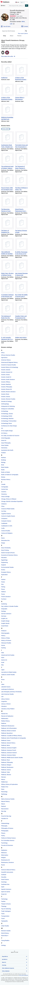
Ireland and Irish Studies (7, 655)
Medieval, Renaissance (7, 767)
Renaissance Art (5, 860)
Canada (3, 484)
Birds (2, 465)
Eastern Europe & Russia (8, 552)
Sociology (4, 882)
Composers (4, 518)
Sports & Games (5, 891)
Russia (3, 865)
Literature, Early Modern (7, 708)
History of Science (6, 640)
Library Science (5, 699)
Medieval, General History (8, 743)
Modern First (4, 787)
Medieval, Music (5, 760)
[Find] (26, 5)
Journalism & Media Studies (8, 672)
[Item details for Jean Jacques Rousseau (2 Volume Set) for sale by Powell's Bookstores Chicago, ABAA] (21, 268)
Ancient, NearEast (6, 384)
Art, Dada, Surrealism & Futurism (10, 435)
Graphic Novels (5, 623)
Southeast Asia (5, 884)
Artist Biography (5, 438)
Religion (3, 857)
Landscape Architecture (7, 689)
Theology (3, 906)
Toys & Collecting (6, 908)
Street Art (4, 894)
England (3, 565)
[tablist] (12, 35)
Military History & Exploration (9, 784)
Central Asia (4, 489)
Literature (4, 706)
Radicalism (4, 850)
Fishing (3, 587)
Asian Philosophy (6, 443)
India (2, 652)
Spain (2, 887)
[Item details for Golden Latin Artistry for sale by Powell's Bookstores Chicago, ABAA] (21, 331)
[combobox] (16, 5)
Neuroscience (4, 808)
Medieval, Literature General (9, 752)
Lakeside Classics (5, 687)
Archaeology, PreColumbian (8, 421)
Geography (4, 608)
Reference (4, 852)
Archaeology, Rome (6, 423)
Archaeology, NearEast (7, 418)
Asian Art (3, 440)
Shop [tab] (4, 36)
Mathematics (4, 718)
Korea (2, 679)
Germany (3, 616)
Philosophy (4, 826)
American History (6, 360)
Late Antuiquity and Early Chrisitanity (11, 691)
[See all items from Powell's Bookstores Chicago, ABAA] (5, 26)
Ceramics (3, 491)
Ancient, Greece (5, 374)
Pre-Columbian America (7, 840)
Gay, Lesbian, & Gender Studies (9, 606)
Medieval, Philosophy (7, 762)
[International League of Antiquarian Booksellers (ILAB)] (7, 54)
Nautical (3, 806)
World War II (4, 935)
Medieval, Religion (6, 765)
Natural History (5, 801)
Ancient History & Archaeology (9, 367)
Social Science (5, 879)
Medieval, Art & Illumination (9, 728)
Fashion (3, 579)
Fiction (3, 582)
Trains (2, 913)
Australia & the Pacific (7, 450)
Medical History (5, 721)
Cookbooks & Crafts (6, 526)
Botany (3, 477)
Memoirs (3, 777)
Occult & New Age (6, 816)
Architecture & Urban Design (9, 426)
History (3, 635)
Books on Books (5, 472)
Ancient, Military (5, 382)
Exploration (4, 574)
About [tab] (11, 36)
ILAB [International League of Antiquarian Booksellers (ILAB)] (11, 24)
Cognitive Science (6, 513)
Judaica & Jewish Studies (8, 674)
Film (2, 584)
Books (3, 469)
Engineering (4, 562)
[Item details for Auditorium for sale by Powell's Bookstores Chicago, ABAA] (7, 71)
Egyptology (4, 560)
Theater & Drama (6, 904)
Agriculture (4, 357)
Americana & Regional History (9, 362)
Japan (2, 669)
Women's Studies (6, 930)
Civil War (3, 511)
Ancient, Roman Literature (8, 391)
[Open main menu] (3, 5)
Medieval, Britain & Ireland (8, 730)
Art (2, 428)
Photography (4, 830)
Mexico (3, 779)
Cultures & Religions (6, 533)
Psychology (4, 843)
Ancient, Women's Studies (8, 399)
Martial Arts (4, 713)
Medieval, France (5, 740)
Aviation (3, 452)
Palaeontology (5, 823)
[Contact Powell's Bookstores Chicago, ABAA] (24, 26)
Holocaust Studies (6, 643)
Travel (3, 918)
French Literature (6, 596)
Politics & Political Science (8, 838)
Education (4, 557)
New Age (3, 811)
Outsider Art (4, 818)
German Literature (6, 613)
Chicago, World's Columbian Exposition (12, 501)
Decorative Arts (5, 540)
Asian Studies (5, 445)
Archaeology (4, 411)
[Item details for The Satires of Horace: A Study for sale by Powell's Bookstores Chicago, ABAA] (21, 225)
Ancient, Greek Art (6, 377)
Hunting (3, 647)
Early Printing (5, 550)
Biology (3, 462)
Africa (2, 352)
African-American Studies (8, 355)
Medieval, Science (6, 769)
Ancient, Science (5, 396)
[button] (14, 24)
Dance (3, 538)
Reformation (4, 855)
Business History (5, 479)
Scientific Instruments (7, 872)
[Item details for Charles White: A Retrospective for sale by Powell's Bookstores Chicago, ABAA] (21, 92)
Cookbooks (4, 523)
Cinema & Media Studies (7, 508)
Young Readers (5, 940)
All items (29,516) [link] (5, 128)
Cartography (4, 487)
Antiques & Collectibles (7, 408)
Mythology (4, 794)
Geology (3, 611)
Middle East (4, 782)
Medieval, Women (6, 774)
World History (5, 933)
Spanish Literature (6, 889)
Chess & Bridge (5, 496)
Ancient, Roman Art (6, 389)
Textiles (3, 901)
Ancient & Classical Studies (8, 365)
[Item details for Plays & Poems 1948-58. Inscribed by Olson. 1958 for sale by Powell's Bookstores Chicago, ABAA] (7, 182)
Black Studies (5, 467)
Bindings (3, 460)
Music (2, 789)
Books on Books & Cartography (9, 474)
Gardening (4, 604)
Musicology (4, 791)
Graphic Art (4, 618)
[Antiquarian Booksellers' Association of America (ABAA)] (2, 54)
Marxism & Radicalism (7, 716)
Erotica (3, 569)
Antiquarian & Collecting (8, 406)
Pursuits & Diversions (7, 845)
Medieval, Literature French (8, 750)
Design (3, 543)
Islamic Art (4, 660)
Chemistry (4, 494)
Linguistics (4, 701)
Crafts (3, 528)
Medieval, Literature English (8, 747)
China (2, 506)
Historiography (5, 633)
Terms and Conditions (23, 975)
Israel (2, 662)
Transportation (5, 916)
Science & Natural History (8, 869)
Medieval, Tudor (5, 772)
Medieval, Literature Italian (8, 755)
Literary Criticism (6, 704)
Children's (4, 504)
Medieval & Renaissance (7, 726)
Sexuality (3, 877)
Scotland (3, 874)
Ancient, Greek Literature (8, 379)
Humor (3, 645)
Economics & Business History (9, 555)
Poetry (3, 835)
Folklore (3, 591)
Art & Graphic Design (7, 430)
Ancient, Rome (5, 394)
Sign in (22, 2)
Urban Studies (5, 926)
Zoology (3, 945)
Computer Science (6, 521)
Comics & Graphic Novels (8, 516)
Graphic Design (5, 621)
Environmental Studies (7, 567)
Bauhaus (3, 457)
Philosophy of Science (7, 828)
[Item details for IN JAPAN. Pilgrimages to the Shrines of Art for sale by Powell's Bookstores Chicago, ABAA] (21, 246)
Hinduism (3, 630)
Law (2, 696)
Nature (3, 804)
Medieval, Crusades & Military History (11, 735)
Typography (4, 921)
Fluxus (3, 589)
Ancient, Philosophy (6, 387)
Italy (2, 665)
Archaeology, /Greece (7, 413)
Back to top (14, 952)
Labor (2, 684)
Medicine (3, 723)
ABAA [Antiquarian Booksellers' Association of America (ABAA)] (23, 21)
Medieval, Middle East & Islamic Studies (12, 757)
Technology (4, 899)
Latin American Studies (7, 694)
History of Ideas (5, 638)
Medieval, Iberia (5, 745)
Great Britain (4, 626)
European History (6, 572)
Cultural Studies (5, 530)
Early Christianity (6, 547)
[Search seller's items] (11, 30)
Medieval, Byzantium (7, 733)
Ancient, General (5, 369)
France (3, 594)
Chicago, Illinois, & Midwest (8, 499)
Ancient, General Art (6, 372)
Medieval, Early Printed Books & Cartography (13, 738)
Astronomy (4, 447)
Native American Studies (7, 799)
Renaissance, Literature (7, 862)
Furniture (3, 599)
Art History (4, 433)
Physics (3, 833)
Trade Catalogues (6, 911)
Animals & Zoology (6, 401)
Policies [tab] (19, 36)
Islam (2, 657)
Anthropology (5, 404)
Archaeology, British (6, 416)
